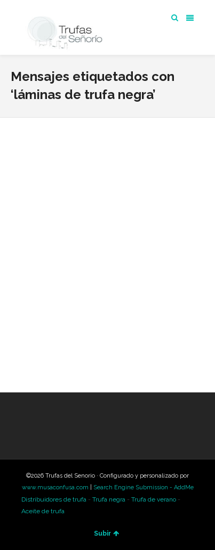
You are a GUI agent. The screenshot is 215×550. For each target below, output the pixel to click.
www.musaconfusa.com (55, 487)
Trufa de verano (153, 499)
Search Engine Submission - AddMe (143, 487)
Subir (106, 533)
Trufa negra (108, 499)
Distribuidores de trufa (53, 499)
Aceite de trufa (43, 511)
